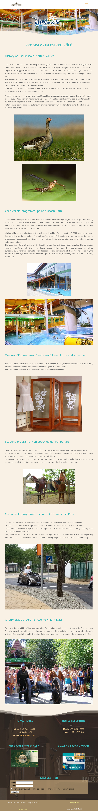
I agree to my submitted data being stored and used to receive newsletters (42, 789)
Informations (23, 809)
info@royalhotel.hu (27, 735)
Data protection (74, 802)
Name (13, 782)
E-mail (13, 786)
